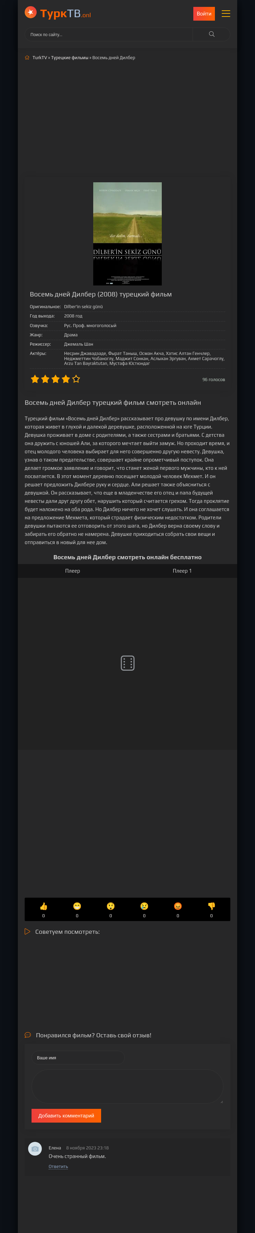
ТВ (65, 13)
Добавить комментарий (66, 1115)
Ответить (58, 1166)
